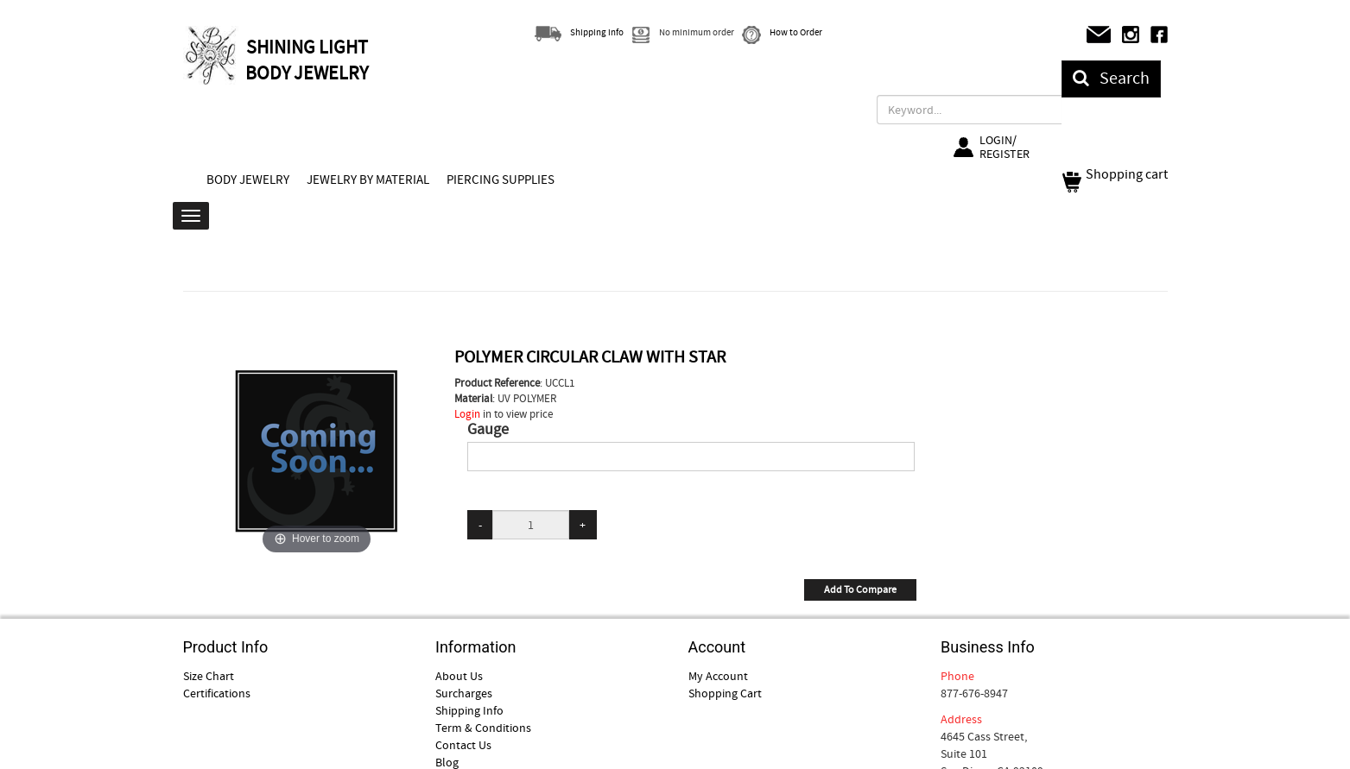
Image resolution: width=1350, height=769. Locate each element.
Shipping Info (469, 710)
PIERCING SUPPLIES (501, 179)
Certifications (216, 693)
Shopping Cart (725, 693)
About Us (459, 676)
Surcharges (463, 693)
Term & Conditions (483, 727)
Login (467, 414)
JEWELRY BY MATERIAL (368, 179)
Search (1111, 78)
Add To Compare (860, 589)
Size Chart (208, 676)
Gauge (488, 430)
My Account (718, 676)
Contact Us (463, 745)
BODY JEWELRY (247, 179)
